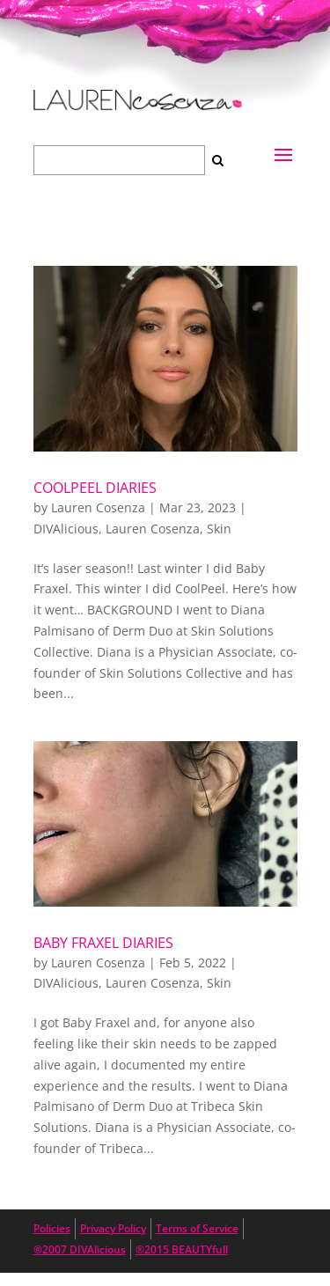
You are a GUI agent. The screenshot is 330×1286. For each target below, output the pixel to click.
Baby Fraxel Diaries (103, 942)
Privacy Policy (113, 1228)
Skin (219, 528)
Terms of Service (197, 1228)
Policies (51, 1228)
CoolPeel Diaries (95, 487)
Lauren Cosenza (98, 507)
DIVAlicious (66, 528)
